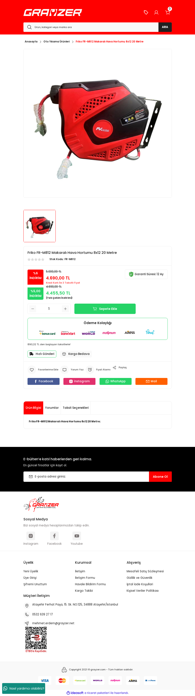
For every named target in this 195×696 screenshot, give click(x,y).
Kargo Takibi (84, 591)
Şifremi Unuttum (35, 584)
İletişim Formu (85, 578)
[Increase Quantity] (65, 308)
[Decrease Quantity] (32, 308)
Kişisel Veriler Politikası (143, 591)
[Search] (97, 27)
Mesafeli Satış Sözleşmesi (145, 571)
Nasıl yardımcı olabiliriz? (23, 688)
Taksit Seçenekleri (76, 408)
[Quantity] (49, 309)
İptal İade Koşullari (140, 584)
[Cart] (168, 12)
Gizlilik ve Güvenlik (139, 578)
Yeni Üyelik (30, 571)
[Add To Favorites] (43, 369)
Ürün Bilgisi (33, 408)
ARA (165, 27)
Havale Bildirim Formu (90, 584)
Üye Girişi (30, 578)
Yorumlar (52, 408)
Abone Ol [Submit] (160, 476)
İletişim (80, 571)
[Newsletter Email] (97, 476)
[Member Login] (156, 12)
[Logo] (52, 12)
